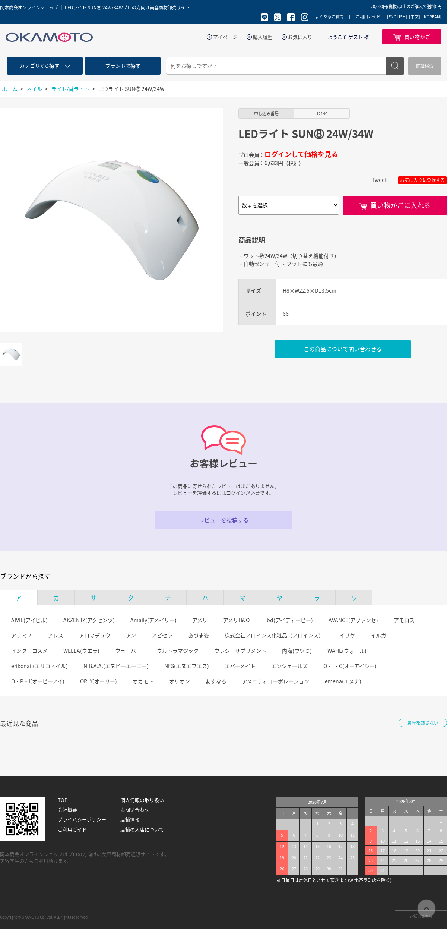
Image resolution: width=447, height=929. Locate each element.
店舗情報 (130, 819)
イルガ (378, 635)
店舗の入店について (142, 829)
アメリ (199, 620)
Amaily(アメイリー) (153, 620)
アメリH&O (236, 620)
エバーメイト (240, 666)
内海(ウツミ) (297, 650)
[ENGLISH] (397, 17)
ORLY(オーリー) (98, 681)
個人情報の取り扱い (142, 800)
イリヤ (347, 635)
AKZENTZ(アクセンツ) (89, 620)
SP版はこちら (420, 916)
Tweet (379, 179)
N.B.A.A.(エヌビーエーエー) (116, 666)
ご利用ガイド (368, 16)
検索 (395, 66)
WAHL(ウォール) (347, 650)
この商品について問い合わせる (343, 349)
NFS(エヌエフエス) (186, 666)
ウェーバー (128, 650)
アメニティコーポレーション (275, 681)
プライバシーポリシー (82, 819)
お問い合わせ (134, 809)
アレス (55, 635)
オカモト (143, 681)
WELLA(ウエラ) (81, 650)
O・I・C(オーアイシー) (350, 666)
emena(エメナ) (343, 681)
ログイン (235, 492)
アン (131, 635)
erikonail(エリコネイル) (39, 666)
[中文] (414, 17)
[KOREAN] (431, 17)
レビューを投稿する (224, 520)
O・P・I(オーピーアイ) (37, 681)
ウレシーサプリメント (240, 650)
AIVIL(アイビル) (29, 620)
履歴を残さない (422, 722)
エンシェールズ (289, 666)
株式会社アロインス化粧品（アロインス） (274, 635)
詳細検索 (425, 66)
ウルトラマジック (178, 650)
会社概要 (67, 809)
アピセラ (162, 635)
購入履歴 (262, 37)
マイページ (225, 37)
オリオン (179, 681)
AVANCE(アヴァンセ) (353, 620)
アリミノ (21, 635)
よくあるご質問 (329, 16)
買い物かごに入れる (400, 205)
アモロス (404, 620)
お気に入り (300, 37)
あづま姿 (198, 635)
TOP (62, 800)
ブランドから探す (25, 576)
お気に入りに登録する (422, 180)
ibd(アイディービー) (289, 620)
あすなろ (216, 681)
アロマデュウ (94, 635)
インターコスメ (29, 650)
